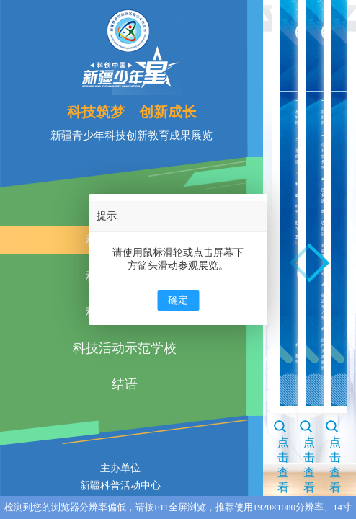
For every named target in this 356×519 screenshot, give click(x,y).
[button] (318, 263)
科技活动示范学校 (125, 348)
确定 (178, 300)
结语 (125, 384)
